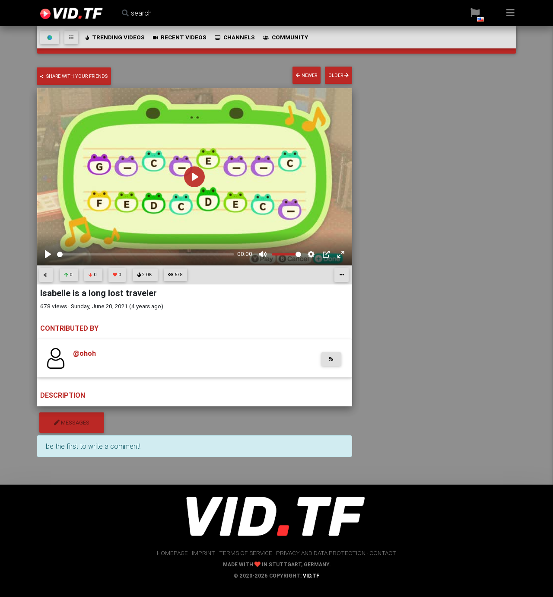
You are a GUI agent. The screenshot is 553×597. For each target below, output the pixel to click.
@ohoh (84, 353)
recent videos (179, 37)
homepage (172, 553)
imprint (203, 553)
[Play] (48, 254)
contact (382, 553)
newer (306, 75)
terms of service (245, 553)
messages (71, 422)
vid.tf (311, 575)
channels (234, 37)
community (285, 37)
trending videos (114, 37)
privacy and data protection (320, 553)
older (338, 75)
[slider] (145, 254)
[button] (475, 13)
